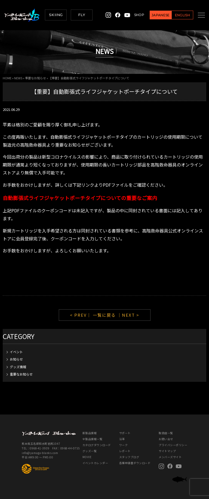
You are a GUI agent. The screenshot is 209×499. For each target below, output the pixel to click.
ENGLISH (176, 15)
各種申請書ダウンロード (135, 463)
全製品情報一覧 (92, 439)
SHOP (133, 15)
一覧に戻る (104, 315)
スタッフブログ (129, 457)
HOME (7, 78)
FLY (81, 15)
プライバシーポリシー (173, 445)
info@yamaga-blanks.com (40, 453)
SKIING (56, 15)
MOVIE (87, 457)
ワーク (123, 445)
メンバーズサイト (170, 457)
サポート (125, 433)
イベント (16, 351)
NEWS (18, 78)
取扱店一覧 (166, 433)
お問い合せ (166, 439)
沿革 (122, 439)
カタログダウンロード (96, 445)
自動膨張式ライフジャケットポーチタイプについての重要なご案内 (80, 197)
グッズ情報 (18, 366)
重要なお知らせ (35, 78)
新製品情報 (89, 433)
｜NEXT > (128, 315)
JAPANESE (155, 15)
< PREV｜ (81, 315)
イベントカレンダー (95, 463)
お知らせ (16, 359)
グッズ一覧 (89, 451)
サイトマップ (167, 451)
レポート (125, 451)
